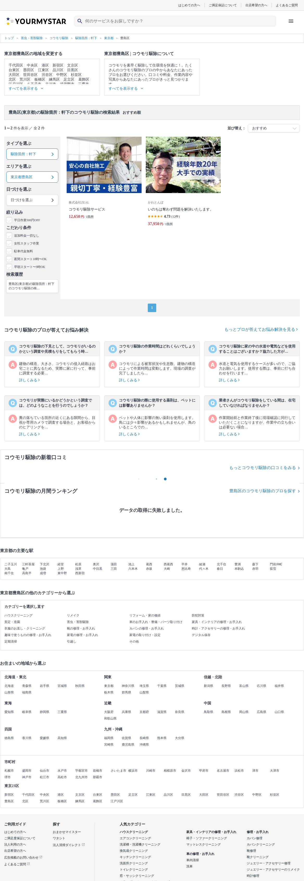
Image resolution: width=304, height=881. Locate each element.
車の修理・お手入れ (200, 854)
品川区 (58, 70)
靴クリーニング (258, 857)
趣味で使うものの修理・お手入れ (27, 635)
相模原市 (170, 770)
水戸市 (62, 770)
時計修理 (253, 876)
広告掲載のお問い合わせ (23, 857)
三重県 (62, 712)
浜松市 (239, 770)
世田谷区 (30, 75)
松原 (78, 564)
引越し (71, 641)
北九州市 (81, 777)
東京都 (108, 686)
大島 (7, 569)
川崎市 (150, 770)
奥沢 (96, 564)
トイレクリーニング (134, 869)
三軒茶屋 (28, 564)
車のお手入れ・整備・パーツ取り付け (155, 622)
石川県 (261, 686)
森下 (255, 564)
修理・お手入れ (258, 832)
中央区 (32, 65)
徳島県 (9, 738)
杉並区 (76, 75)
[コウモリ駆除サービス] (104, 183)
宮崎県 (108, 744)
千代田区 (16, 65)
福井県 (279, 686)
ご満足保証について (223, 5)
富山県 (244, 686)
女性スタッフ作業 (26, 243)
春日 (220, 569)
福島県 (26, 692)
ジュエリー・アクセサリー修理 (268, 863)
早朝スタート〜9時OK (29, 267)
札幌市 (9, 770)
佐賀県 (126, 738)
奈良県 (179, 712)
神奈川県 (128, 686)
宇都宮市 (81, 770)
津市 (255, 770)
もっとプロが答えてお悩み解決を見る (261, 329)
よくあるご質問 (287, 5)
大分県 (179, 738)
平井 (184, 564)
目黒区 (72, 70)
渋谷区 (47, 75)
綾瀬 (202, 564)
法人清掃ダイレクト (69, 845)
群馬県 (126, 692)
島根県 (226, 712)
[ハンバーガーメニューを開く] (291, 21)
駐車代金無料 (23, 251)
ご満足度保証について (19, 838)
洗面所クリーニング (134, 863)
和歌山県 (110, 718)
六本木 (133, 569)
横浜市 (133, 770)
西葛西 (168, 564)
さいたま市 (118, 770)
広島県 (261, 712)
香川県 (26, 738)
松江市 (44, 777)
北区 (12, 79)
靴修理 (251, 851)
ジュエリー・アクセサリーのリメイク (273, 869)
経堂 (61, 564)
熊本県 (162, 738)
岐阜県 (26, 712)
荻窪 (273, 569)
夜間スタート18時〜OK (30, 259)
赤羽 (255, 569)
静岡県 (44, 712)
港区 (45, 65)
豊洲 (238, 564)
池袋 (43, 569)
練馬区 (54, 79)
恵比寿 (186, 569)
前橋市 (97, 770)
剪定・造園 (12, 622)
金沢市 (186, 770)
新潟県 (208, 686)
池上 (131, 564)
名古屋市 (223, 770)
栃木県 (108, 692)
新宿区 (58, 65)
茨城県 (179, 686)
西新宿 (80, 573)
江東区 (43, 70)
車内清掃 (192, 860)
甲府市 (203, 770)
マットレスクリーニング (203, 844)
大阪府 (108, 712)
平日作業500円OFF (27, 220)
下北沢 (44, 564)
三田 (114, 569)
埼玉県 (144, 686)
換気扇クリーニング (134, 851)
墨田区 (28, 70)
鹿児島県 (128, 744)
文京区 (72, 65)
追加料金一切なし (26, 235)
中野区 (61, 75)
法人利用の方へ (15, 844)
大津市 (274, 770)
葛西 (149, 564)
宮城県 (62, 686)
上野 (61, 569)
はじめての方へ (189, 5)
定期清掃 (10, 641)
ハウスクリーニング (18, 615)
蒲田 (114, 564)
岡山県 (244, 712)
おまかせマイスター (67, 832)
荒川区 (25, 79)
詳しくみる (29, 380)
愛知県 (9, 712)
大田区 (14, 75)
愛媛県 (44, 738)
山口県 (279, 712)
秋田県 (80, 686)
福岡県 (108, 738)
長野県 (226, 686)
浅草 (78, 569)
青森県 (26, 686)
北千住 (221, 564)
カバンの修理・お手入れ (146, 628)
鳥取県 (208, 712)
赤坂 (149, 569)
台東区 (14, 70)
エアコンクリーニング (135, 838)
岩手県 (44, 686)
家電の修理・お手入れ (82, 635)
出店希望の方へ (256, 5)
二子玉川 (10, 564)
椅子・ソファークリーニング (206, 838)
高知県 (62, 738)
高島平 (26, 573)
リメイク (73, 615)
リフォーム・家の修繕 (145, 615)
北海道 (9, 686)
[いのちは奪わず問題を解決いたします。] (183, 183)
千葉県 (162, 686)
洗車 (189, 866)
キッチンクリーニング (135, 857)
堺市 (7, 777)
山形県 (9, 692)
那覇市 (97, 777)
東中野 (62, 573)
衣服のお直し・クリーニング (24, 628)
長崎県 (144, 738)
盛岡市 (26, 770)
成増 (43, 573)
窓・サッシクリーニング (137, 876)
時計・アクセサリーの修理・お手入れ (218, 628)
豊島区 (9, 801)
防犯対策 (198, 615)
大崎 (167, 569)
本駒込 (239, 569)
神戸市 (26, 777)
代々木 (203, 569)
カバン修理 (254, 838)
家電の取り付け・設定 (145, 635)
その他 (134, 641)
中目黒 (97, 569)
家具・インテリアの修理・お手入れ (217, 622)
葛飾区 (83, 79)
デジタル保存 (201, 635)
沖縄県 (144, 744)
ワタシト (59, 838)
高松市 (62, 777)
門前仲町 (276, 564)
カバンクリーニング (261, 844)
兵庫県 (126, 712)
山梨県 (144, 692)
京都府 (144, 712)
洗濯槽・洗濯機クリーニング (140, 844)
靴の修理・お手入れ (81, 628)
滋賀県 (162, 712)
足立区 (69, 79)
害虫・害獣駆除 (78, 622)
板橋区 (39, 79)
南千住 (9, 573)
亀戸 (25, 569)
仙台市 (44, 770)
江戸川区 (117, 801)
